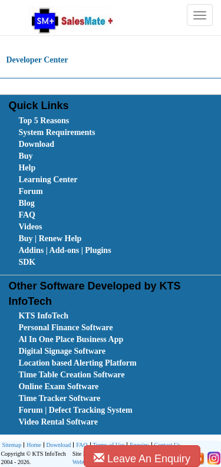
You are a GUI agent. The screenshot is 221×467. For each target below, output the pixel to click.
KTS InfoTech (43, 315)
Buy (25, 156)
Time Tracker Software (59, 398)
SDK (26, 262)
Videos (30, 226)
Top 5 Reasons (43, 120)
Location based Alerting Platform (77, 363)
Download (36, 144)
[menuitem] (84, 121)
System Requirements (56, 132)
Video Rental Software (58, 421)
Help (26, 167)
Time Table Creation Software (71, 374)
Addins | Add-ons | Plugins (64, 250)
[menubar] (112, 191)
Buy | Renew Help (49, 238)
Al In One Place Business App (70, 339)
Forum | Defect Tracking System (75, 410)
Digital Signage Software (61, 351)
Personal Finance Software (65, 327)
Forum (30, 191)
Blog (26, 203)
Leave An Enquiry (142, 458)
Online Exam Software (58, 386)
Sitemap (11, 445)
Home (32, 445)
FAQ (26, 215)
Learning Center (47, 179)
